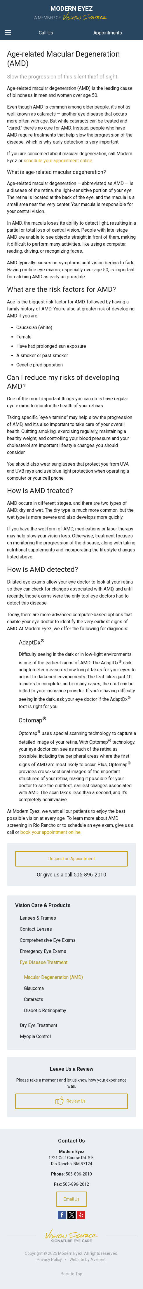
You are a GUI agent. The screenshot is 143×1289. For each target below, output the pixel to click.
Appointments (107, 33)
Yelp (81, 1215)
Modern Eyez (70, 1253)
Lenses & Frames (38, 918)
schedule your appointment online (58, 160)
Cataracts (33, 999)
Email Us (71, 1199)
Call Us (46, 33)
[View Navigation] (10, 33)
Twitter (71, 1215)
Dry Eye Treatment (38, 1025)
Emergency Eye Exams (43, 951)
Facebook (62, 1215)
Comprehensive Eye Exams (48, 940)
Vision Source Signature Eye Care (71, 1235)
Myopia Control (35, 1036)
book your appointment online (50, 832)
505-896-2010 (90, 875)
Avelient (98, 1259)
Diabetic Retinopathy (45, 1010)
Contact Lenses (36, 929)
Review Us (70, 1100)
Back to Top (71, 1273)
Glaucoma (34, 988)
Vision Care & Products (43, 905)
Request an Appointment (71, 858)
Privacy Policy (49, 1259)
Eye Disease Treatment (43, 962)
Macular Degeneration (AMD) (53, 977)
